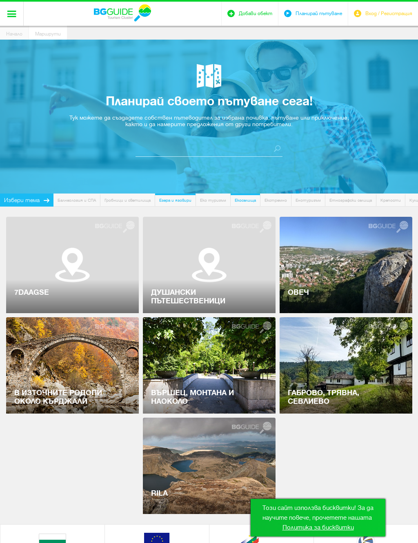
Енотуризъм (308, 200)
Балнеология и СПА (77, 200)
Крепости (390, 200)
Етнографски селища (350, 200)
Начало (14, 34)
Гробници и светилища (127, 200)
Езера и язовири (175, 200)
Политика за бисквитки (318, 527)
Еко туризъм (213, 200)
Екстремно (276, 200)
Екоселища (245, 200)
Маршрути (48, 34)
